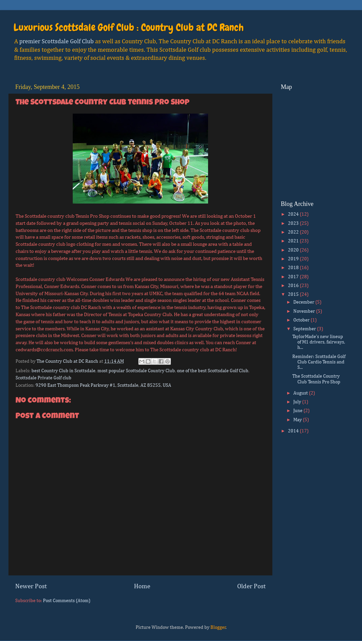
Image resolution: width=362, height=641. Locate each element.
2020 (294, 250)
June (298, 410)
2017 (294, 277)
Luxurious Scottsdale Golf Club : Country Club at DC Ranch (129, 27)
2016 (294, 285)
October (302, 320)
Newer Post (31, 586)
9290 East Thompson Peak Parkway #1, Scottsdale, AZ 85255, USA (103, 385)
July (297, 402)
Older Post (251, 586)
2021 (294, 241)
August (301, 393)
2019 (294, 259)
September (305, 329)
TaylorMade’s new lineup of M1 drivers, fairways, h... (318, 342)
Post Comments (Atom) (66, 600)
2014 (294, 431)
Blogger (218, 627)
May (298, 420)
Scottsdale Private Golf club (43, 378)
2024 (294, 214)
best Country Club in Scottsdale (63, 371)
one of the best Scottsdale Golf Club (212, 371)
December (304, 302)
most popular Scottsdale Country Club (136, 371)
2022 (294, 232)
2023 (294, 223)
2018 (294, 267)
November (304, 311)
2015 (294, 294)
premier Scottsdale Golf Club (56, 42)
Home (142, 586)
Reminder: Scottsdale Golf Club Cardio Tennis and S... (318, 362)
